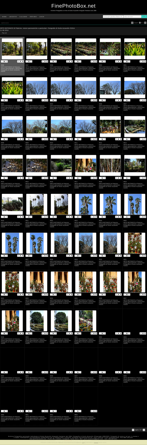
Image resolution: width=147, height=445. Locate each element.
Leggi (83, 442)
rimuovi (96, 442)
